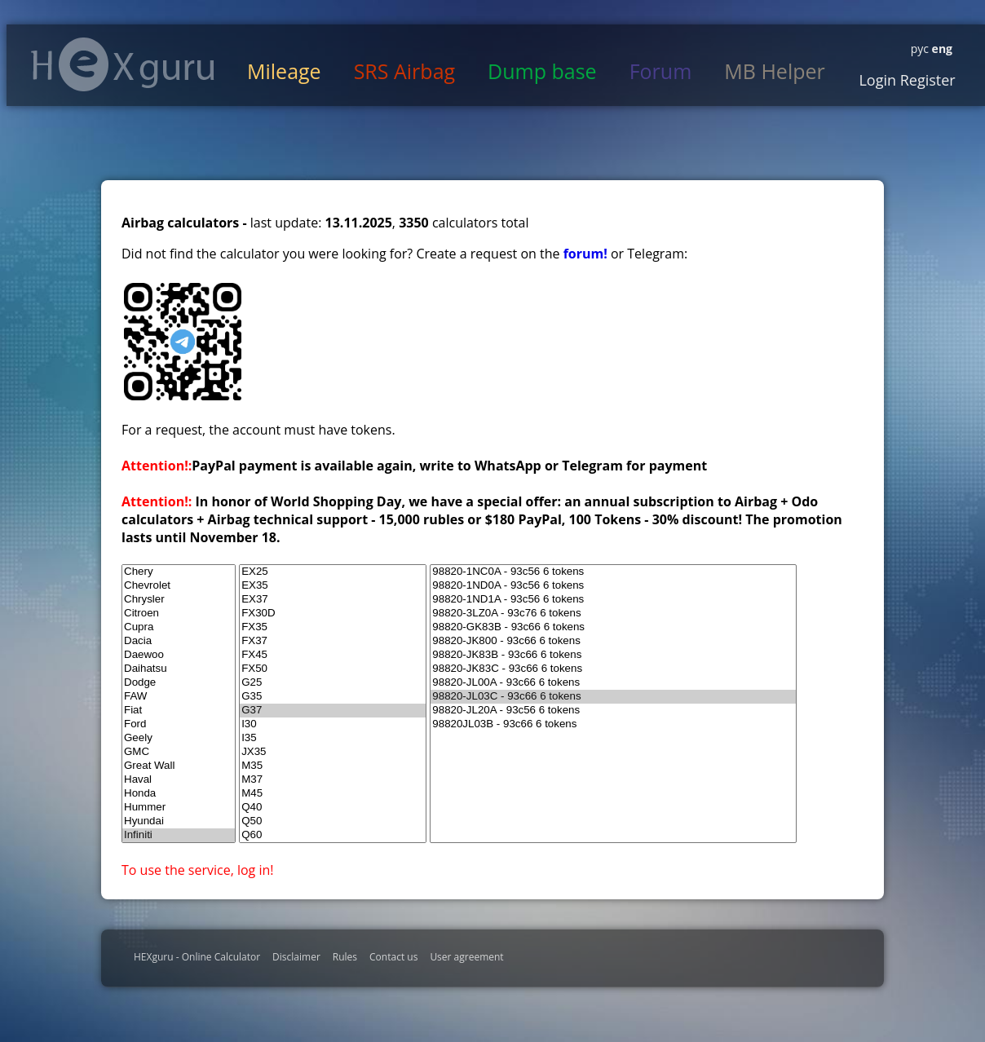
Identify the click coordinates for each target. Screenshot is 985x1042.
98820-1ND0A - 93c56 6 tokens (613, 586)
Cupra (178, 627)
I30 (333, 724)
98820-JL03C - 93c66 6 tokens (613, 697)
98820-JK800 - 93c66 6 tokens (613, 641)
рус (920, 48)
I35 (333, 738)
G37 (333, 710)
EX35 (333, 586)
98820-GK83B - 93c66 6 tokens (613, 627)
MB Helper (774, 71)
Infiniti (178, 835)
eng (940, 48)
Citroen (178, 613)
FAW (178, 697)
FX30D (333, 613)
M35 (333, 766)
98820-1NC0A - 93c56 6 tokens (613, 572)
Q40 (333, 808)
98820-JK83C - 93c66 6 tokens (613, 669)
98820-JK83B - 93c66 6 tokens (613, 655)
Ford (178, 724)
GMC (178, 752)
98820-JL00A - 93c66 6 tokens (613, 683)
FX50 (333, 669)
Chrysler (178, 600)
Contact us (393, 957)
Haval (178, 780)
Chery (178, 572)
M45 (333, 794)
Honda (178, 794)
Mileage (284, 71)
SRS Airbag (404, 71)
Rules (345, 957)
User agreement (466, 957)
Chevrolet (178, 586)
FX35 (333, 627)
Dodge (178, 683)
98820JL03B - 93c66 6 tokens (613, 724)
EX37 (333, 600)
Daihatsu (178, 669)
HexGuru (122, 64)
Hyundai (178, 821)
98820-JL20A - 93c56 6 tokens (613, 710)
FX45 (333, 655)
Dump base (542, 71)
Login (877, 80)
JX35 (333, 752)
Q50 (333, 821)
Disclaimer (296, 957)
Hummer (178, 808)
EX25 (333, 572)
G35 (333, 697)
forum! (587, 254)
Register (926, 80)
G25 (333, 683)
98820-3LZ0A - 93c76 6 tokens (613, 613)
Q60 (333, 835)
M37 (333, 780)
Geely (178, 738)
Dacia (178, 641)
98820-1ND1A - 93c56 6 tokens (613, 600)
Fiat (178, 710)
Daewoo (178, 655)
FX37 (333, 641)
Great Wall (178, 766)
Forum (660, 71)
